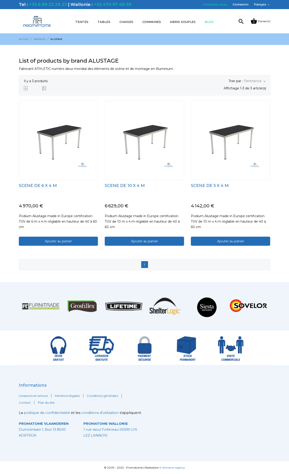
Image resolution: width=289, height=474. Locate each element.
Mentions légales (67, 396)
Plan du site (46, 402)
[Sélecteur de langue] (262, 4)
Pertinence (255, 81)
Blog (209, 22)
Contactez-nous (215, 4)
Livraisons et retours (33, 396)
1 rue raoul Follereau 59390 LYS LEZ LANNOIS (110, 429)
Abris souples (183, 22)
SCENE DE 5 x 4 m (210, 185)
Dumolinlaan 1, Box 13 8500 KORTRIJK (44, 429)
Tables (103, 22)
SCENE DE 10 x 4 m (125, 185)
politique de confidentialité (47, 412)
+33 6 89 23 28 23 (48, 4)
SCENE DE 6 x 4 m (38, 185)
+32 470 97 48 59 (112, 4)
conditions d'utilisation (100, 412)
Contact (25, 402)
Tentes (81, 22)
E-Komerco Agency (172, 467)
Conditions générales (102, 396)
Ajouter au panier (58, 241)
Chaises (126, 22)
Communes (151, 22)
